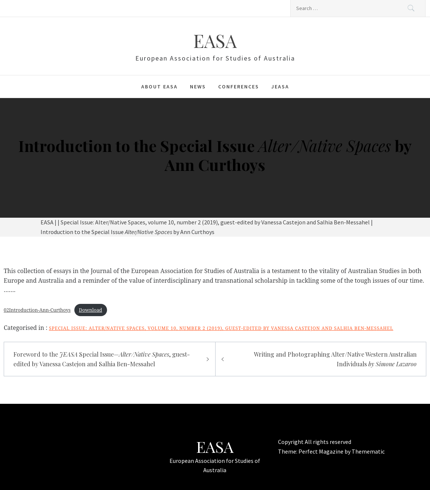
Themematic (368, 451)
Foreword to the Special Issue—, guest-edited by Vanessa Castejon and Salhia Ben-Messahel (101, 359)
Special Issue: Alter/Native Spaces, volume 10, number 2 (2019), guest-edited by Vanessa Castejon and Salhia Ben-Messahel (221, 328)
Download (90, 309)
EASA (215, 40)
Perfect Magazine (321, 451)
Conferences (238, 86)
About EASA (159, 86)
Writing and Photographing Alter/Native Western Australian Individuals (335, 359)
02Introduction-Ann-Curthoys (37, 309)
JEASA (280, 86)
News (198, 86)
